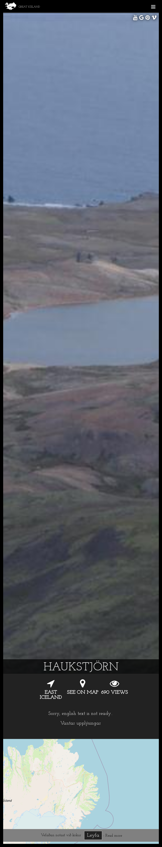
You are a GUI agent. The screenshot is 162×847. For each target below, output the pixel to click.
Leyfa (93, 835)
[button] (153, 6)
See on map (82, 692)
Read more (113, 836)
